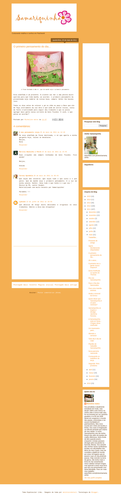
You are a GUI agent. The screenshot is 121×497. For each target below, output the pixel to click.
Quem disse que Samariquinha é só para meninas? (95, 302)
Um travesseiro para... (94, 329)
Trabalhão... (93, 237)
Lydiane (22, 202)
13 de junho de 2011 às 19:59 (39, 202)
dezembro (93, 212)
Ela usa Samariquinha (94, 279)
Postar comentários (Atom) (49, 293)
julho (91, 228)
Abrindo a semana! (93, 334)
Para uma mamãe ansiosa (95, 289)
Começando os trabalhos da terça (94, 358)
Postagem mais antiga (66, 285)
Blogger (94, 492)
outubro (92, 218)
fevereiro (92, 376)
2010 (89, 383)
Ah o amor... (93, 260)
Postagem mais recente (25, 285)
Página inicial (45, 285)
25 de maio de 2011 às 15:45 (54, 152)
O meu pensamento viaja (29, 132)
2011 (89, 209)
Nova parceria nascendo (94, 352)
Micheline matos (93, 404)
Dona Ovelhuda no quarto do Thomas (94, 273)
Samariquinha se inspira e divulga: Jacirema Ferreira (95, 312)
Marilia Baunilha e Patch (30, 152)
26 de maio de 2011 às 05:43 (46, 176)
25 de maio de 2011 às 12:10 (52, 132)
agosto (91, 225)
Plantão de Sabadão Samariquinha (94, 346)
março (91, 373)
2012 (89, 206)
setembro (92, 222)
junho (91, 231)
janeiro (91, 379)
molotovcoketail (70, 492)
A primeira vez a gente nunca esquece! (94, 265)
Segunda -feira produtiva (94, 365)
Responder (23, 145)
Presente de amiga (93, 242)
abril (90, 370)
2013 (89, 203)
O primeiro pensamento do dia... (95, 255)
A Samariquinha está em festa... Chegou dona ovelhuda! (95, 322)
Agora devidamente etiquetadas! (94, 248)
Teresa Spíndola (26, 176)
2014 (89, 199)
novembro (93, 215)
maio (91, 235)
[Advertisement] (45, 263)
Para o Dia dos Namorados (94, 284)
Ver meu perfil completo (93, 478)
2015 (89, 196)
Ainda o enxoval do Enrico (94, 295)
